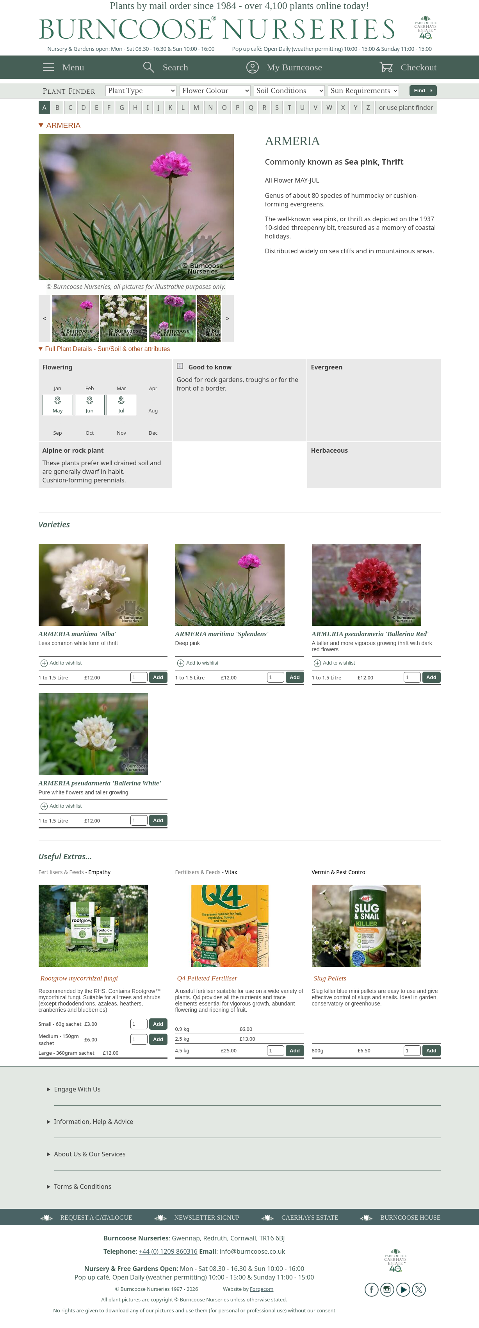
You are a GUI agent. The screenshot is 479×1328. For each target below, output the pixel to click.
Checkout (418, 67)
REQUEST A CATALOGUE (85, 1217)
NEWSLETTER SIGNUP (196, 1217)
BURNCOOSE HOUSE (399, 1217)
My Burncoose (294, 67)
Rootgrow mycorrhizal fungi (79, 978)
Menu (73, 67)
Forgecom (261, 1288)
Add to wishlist (60, 663)
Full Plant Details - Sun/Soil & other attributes (107, 349)
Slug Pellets (330, 978)
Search (175, 67)
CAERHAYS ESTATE (299, 1217)
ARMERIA (63, 125)
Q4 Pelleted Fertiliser (207, 978)
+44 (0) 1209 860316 (168, 1251)
